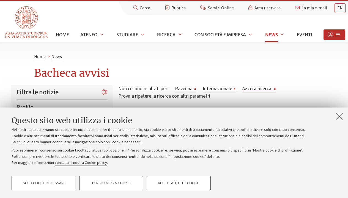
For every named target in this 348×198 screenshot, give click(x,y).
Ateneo (88, 34)
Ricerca (166, 34)
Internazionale (219, 88)
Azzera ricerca (259, 88)
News (271, 34)
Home (62, 34)
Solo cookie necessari (43, 183)
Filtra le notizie (38, 92)
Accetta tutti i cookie (179, 183)
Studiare (127, 34)
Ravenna (185, 88)
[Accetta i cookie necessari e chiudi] (339, 116)
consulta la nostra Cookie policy (81, 163)
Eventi (304, 34)
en (340, 8)
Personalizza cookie (111, 183)
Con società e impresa (220, 34)
